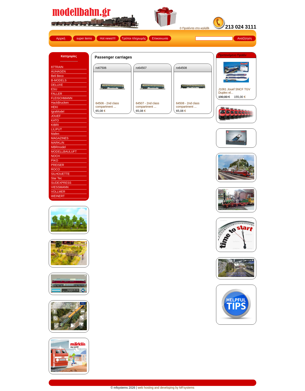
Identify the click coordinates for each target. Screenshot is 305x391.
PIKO (54, 160)
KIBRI (55, 125)
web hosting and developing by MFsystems (166, 387)
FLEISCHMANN (61, 98)
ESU (54, 89)
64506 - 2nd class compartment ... (107, 105)
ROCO (55, 169)
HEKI (54, 107)
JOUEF (56, 116)
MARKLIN (57, 142)
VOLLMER (58, 191)
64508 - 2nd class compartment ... (188, 105)
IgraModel (57, 111)
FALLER (56, 93)
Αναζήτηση (244, 38)
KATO (55, 120)
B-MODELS (59, 80)
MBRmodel (58, 147)
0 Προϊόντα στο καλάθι (181, 28)
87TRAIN (57, 67)
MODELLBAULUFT (64, 151)
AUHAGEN (58, 71)
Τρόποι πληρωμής (134, 38)
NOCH (55, 156)
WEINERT (58, 196)
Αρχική (60, 38)
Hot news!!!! (108, 38)
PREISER (57, 165)
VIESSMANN (59, 187)
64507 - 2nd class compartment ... (147, 105)
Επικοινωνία (160, 38)
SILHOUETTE (60, 173)
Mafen (55, 133)
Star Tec (56, 178)
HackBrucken (60, 102)
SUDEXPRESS (61, 182)
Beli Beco (57, 76)
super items (84, 38)
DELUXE (57, 84)
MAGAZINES (59, 138)
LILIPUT (56, 129)
